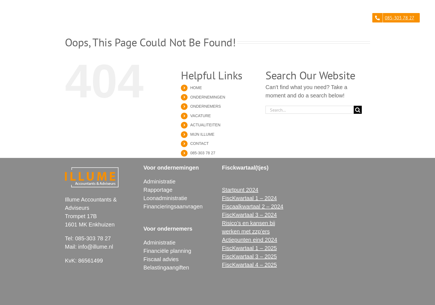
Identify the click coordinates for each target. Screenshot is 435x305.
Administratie (159, 181)
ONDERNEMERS (205, 106)
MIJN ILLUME (202, 134)
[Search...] (309, 110)
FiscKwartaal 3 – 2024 (249, 215)
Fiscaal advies (161, 259)
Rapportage (158, 190)
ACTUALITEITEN (205, 125)
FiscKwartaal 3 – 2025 (249, 256)
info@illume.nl (95, 247)
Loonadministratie (165, 198)
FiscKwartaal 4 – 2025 (249, 265)
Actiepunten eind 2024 (249, 240)
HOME (196, 87)
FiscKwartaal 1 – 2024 (249, 198)
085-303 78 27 (202, 153)
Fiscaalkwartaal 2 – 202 (251, 206)
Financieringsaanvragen (173, 206)
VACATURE (200, 116)
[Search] (358, 110)
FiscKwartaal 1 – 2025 (249, 248)
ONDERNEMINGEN (207, 97)
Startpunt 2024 (240, 190)
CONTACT (199, 143)
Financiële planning (167, 251)
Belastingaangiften (166, 267)
